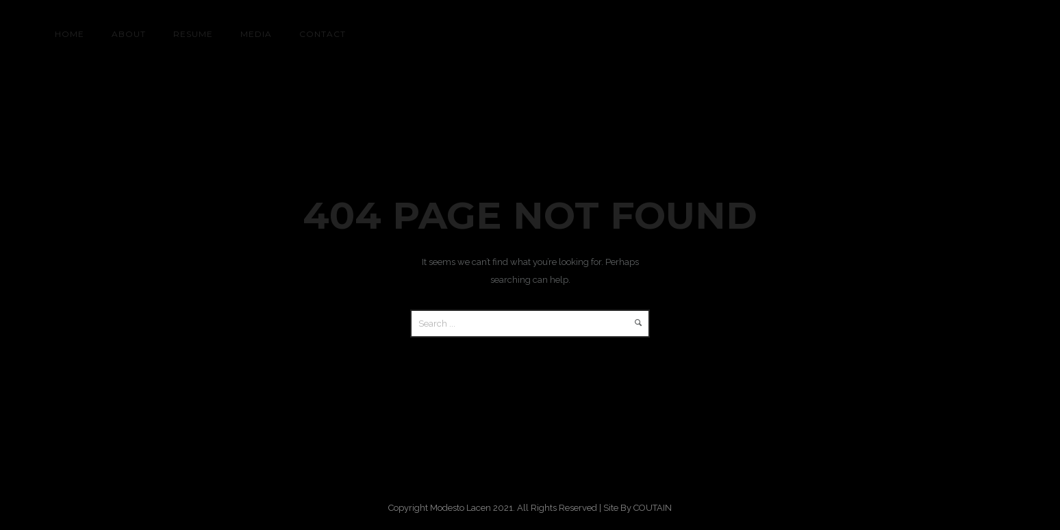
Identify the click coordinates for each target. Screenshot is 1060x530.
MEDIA (256, 34)
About (129, 34)
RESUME (193, 34)
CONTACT (322, 34)
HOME (69, 34)
